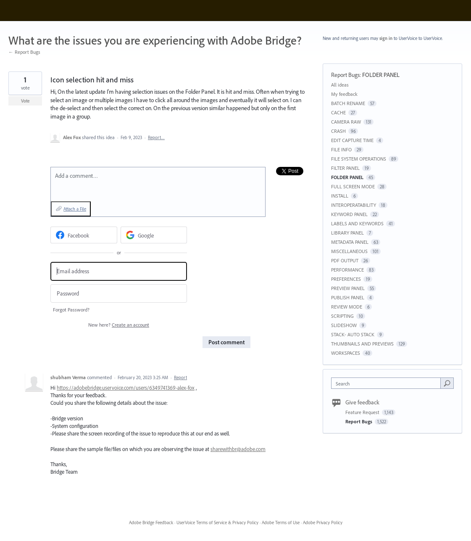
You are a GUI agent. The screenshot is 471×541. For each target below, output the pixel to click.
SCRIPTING (342, 316)
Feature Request (363, 412)
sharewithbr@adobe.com (238, 449)
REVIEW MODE (346, 306)
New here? (118, 325)
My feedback (344, 94)
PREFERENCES (346, 279)
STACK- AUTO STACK (352, 334)
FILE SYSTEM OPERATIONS (358, 159)
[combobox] (387, 383)
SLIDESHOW (344, 325)
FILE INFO (341, 149)
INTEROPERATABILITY (353, 205)
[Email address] (118, 271)
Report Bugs (345, 75)
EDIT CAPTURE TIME (352, 140)
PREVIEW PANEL (348, 288)
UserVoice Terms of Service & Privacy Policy (217, 522)
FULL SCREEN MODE (353, 186)
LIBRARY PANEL (347, 233)
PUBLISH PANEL (347, 297)
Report (180, 377)
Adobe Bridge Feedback (151, 522)
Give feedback (362, 402)
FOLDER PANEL (381, 75)
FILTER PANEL (345, 168)
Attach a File (74, 209)
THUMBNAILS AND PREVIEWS (362, 343)
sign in (385, 38)
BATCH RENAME (348, 103)
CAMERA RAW (346, 122)
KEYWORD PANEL (349, 214)
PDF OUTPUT (344, 260)
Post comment (226, 342)
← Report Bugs (24, 52)
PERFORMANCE (347, 270)
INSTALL (339, 196)
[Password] (118, 293)
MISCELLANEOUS (349, 251)
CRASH (338, 131)
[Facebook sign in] (83, 235)
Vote (25, 101)
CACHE (338, 112)
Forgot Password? (71, 309)
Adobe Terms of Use (281, 522)
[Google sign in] (154, 235)
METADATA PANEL (349, 242)
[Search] (447, 382)
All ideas (340, 85)
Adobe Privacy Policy (322, 522)
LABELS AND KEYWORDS (357, 223)
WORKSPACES (345, 353)
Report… (156, 137)
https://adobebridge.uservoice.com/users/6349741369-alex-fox (126, 387)
